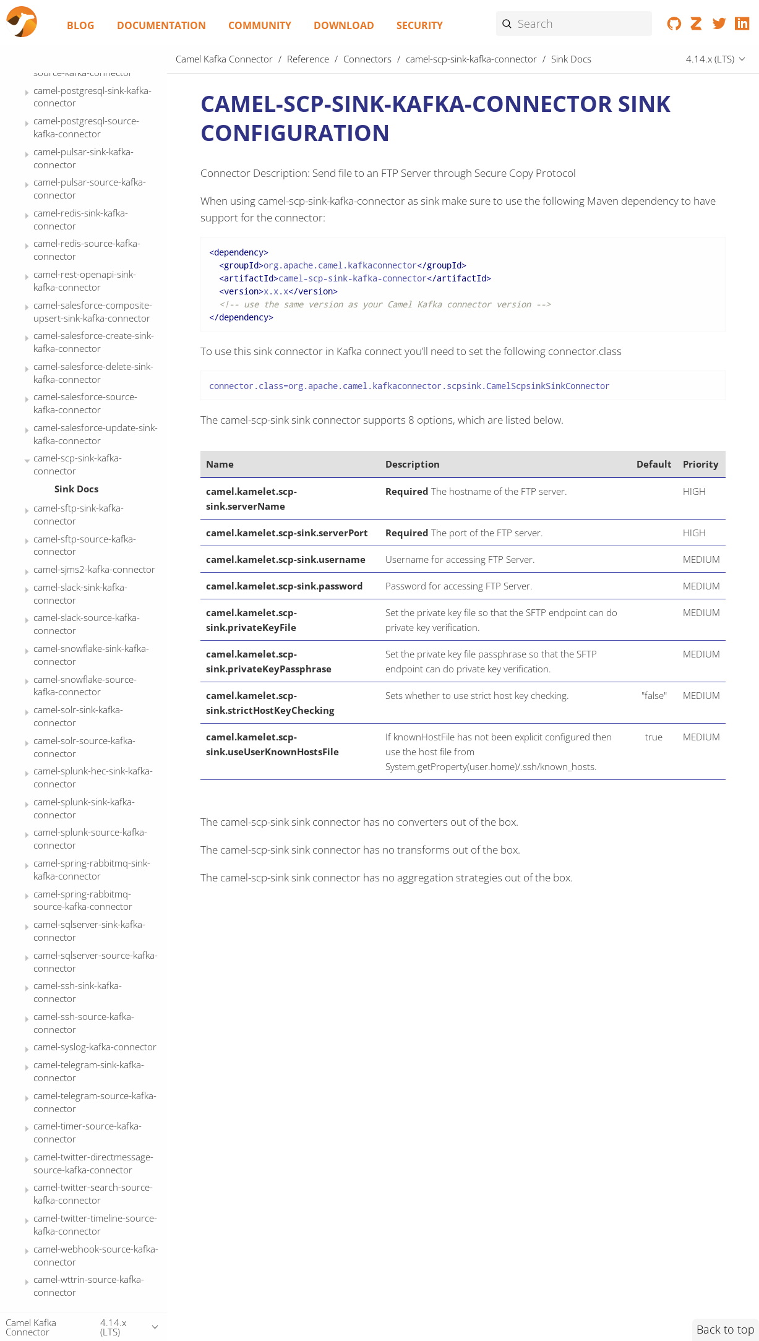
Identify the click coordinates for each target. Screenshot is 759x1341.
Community (259, 25)
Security (420, 25)
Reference (308, 59)
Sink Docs (76, 488)
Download (344, 25)
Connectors (367, 59)
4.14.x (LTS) (710, 59)
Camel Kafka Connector (224, 59)
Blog (81, 25)
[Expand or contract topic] (26, 93)
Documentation (161, 25)
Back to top (726, 1329)
